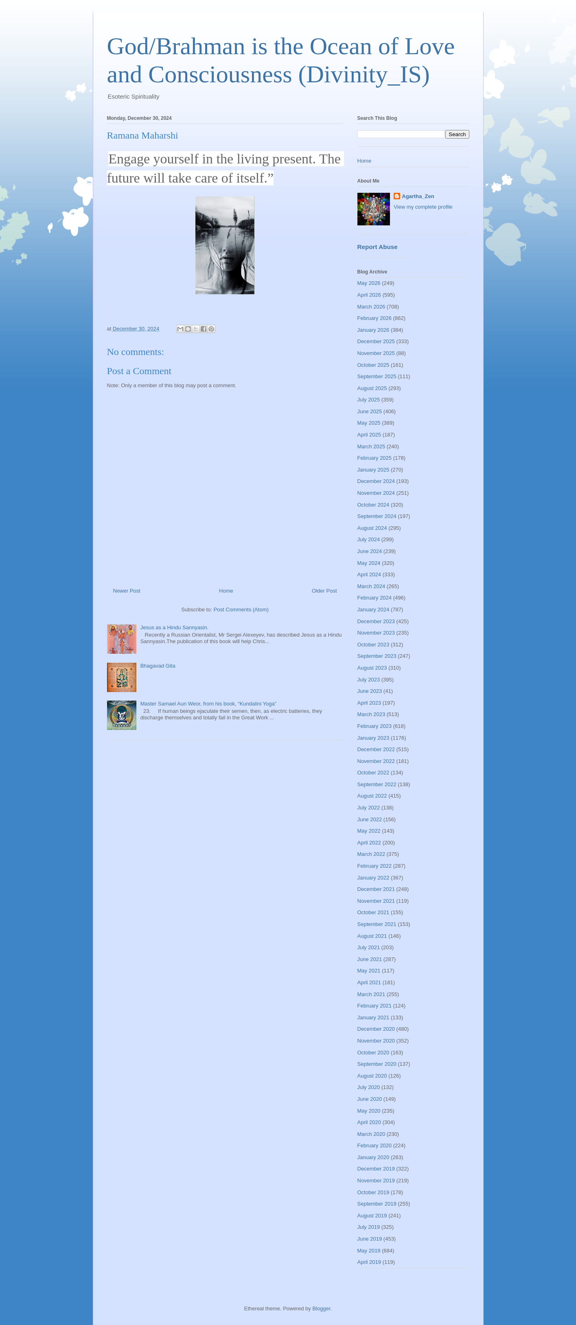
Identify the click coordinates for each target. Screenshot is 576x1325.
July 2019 (368, 1227)
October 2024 (373, 505)
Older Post (324, 591)
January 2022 (373, 878)
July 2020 (368, 1087)
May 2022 (369, 831)
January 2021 (373, 1017)
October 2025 (373, 365)
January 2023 (373, 738)
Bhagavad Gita (157, 666)
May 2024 (369, 563)
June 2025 (369, 411)
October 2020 (373, 1052)
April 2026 (369, 295)
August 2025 (372, 388)
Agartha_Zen (418, 196)
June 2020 (369, 1099)
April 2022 (369, 843)
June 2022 (369, 819)
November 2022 (376, 761)
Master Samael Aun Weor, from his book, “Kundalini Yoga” (208, 704)
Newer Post (126, 591)
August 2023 (372, 668)
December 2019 (376, 1169)
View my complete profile (423, 207)
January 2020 (373, 1157)
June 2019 (369, 1239)
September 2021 (376, 924)
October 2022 (373, 772)
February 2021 (374, 1006)
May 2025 (369, 423)
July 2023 (368, 680)
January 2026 (373, 330)
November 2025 (376, 353)
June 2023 (369, 691)
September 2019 (376, 1204)
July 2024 (368, 539)
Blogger (321, 1308)
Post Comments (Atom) (241, 609)
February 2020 (374, 1145)
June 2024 (369, 551)
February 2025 (374, 458)
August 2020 (372, 1076)
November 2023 (376, 633)
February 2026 (374, 318)
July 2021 (368, 947)
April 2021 (369, 982)
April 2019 (369, 1262)
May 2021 (369, 971)
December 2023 (376, 621)
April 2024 (369, 574)
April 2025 (369, 435)
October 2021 (373, 912)
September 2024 (376, 516)
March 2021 (371, 994)
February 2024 (374, 598)
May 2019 (369, 1251)
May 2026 (369, 283)
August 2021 (372, 936)
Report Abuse (377, 246)
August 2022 (372, 796)
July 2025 (368, 400)
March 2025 (371, 446)
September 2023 (376, 656)
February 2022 (374, 866)
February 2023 (374, 726)
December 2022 (376, 749)
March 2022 (371, 854)
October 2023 (373, 645)
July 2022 (368, 808)
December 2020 (376, 1029)
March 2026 (371, 307)
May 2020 (369, 1111)
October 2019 (373, 1192)
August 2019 (372, 1216)
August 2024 (372, 528)
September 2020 (376, 1064)
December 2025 (376, 341)
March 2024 (371, 586)
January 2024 (373, 609)
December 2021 (376, 889)
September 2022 (376, 784)
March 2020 (371, 1134)
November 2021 (376, 901)
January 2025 (373, 470)
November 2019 (376, 1180)
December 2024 (376, 481)
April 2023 (369, 703)
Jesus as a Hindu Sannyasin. (174, 627)
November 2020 (376, 1041)
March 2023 (371, 714)
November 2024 (376, 493)
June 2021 (369, 959)
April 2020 (369, 1122)
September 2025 (376, 376)
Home (226, 591)
